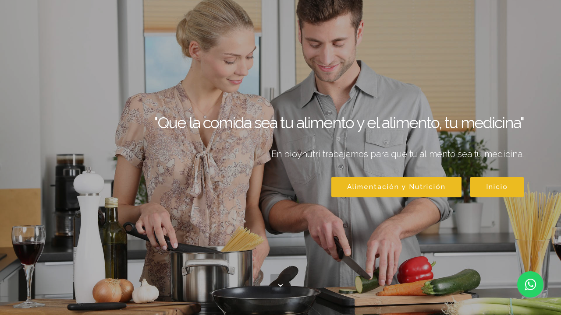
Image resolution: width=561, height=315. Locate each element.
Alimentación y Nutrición (396, 186)
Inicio (497, 186)
